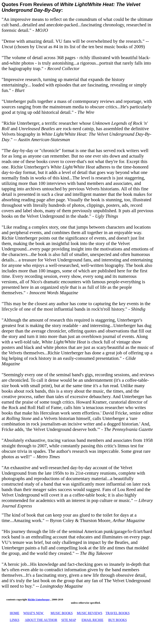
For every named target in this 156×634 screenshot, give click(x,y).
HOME (14, 613)
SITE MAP (68, 620)
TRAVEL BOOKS (117, 613)
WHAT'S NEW (33, 613)
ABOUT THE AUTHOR (41, 620)
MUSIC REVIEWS (89, 613)
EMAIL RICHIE (92, 620)
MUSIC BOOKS (62, 613)
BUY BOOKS (117, 620)
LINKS (14, 620)
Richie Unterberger (39, 599)
